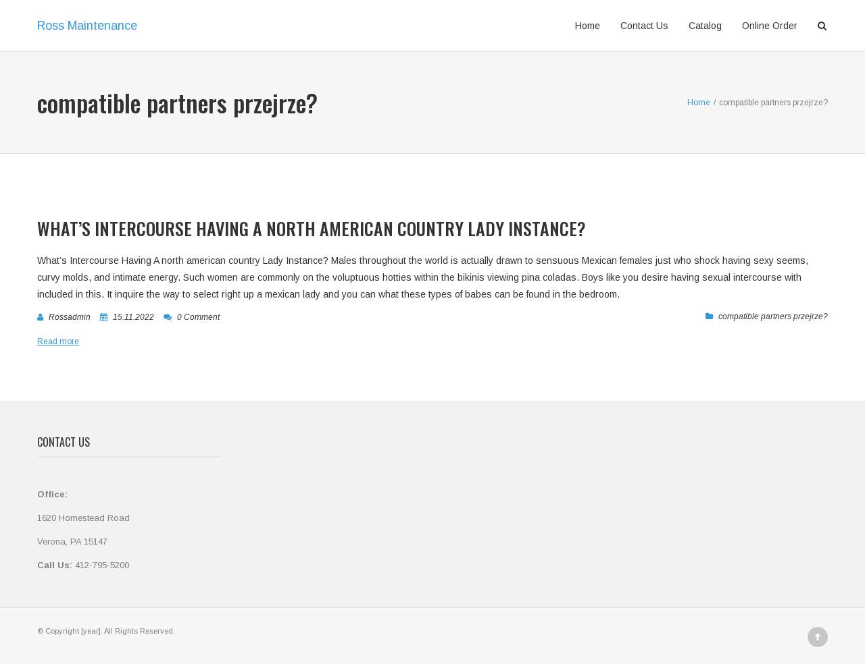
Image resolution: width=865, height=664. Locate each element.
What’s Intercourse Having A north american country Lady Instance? (311, 228)
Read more (58, 341)
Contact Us (644, 25)
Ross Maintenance (87, 25)
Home (587, 25)
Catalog (705, 25)
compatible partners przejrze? (773, 316)
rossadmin (70, 317)
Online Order (769, 25)
